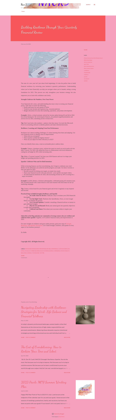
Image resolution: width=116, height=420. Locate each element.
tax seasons (86, 78)
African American (88, 62)
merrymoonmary (61, 416)
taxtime (85, 80)
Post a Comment (31, 337)
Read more (67, 337)
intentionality (87, 72)
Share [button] (85, 49)
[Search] (88, 4)
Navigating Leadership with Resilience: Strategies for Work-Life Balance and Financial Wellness (44, 312)
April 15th (86, 64)
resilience (86, 74)
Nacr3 (24, 4)
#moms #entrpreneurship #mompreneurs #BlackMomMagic (93, 59)
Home (23, 11)
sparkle (85, 76)
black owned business (89, 66)
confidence (86, 70)
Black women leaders (89, 68)
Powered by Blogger (58, 414)
